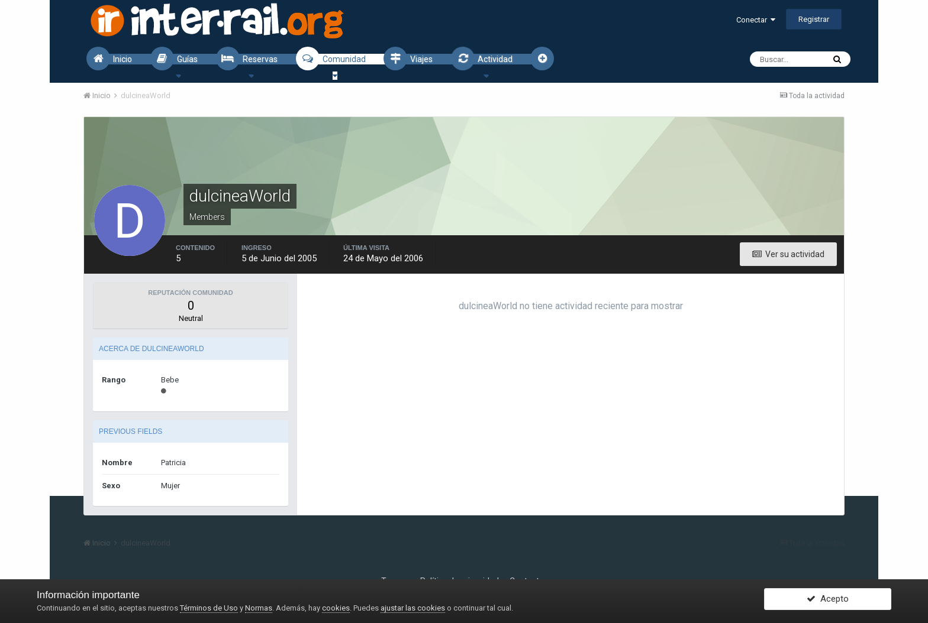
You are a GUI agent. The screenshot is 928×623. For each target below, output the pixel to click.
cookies (336, 607)
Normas (258, 607)
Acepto (828, 601)
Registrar (813, 19)
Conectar (755, 19)
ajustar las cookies (413, 607)
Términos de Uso (209, 607)
